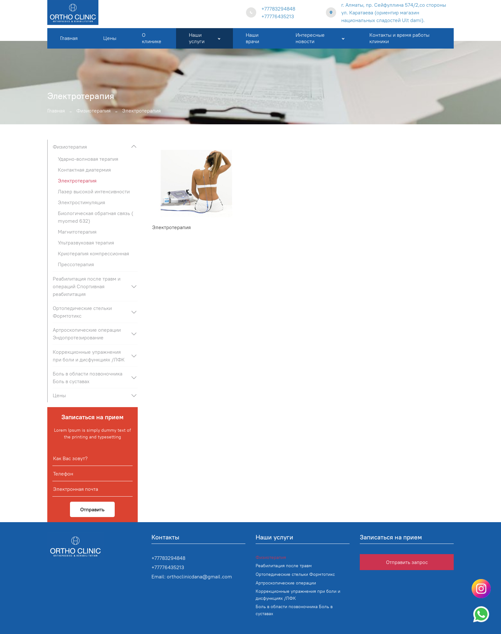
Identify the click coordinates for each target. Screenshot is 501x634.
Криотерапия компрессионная (93, 253)
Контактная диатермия (84, 169)
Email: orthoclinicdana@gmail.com (191, 576)
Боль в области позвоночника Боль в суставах (87, 377)
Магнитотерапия (77, 231)
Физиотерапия (93, 110)
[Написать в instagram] (481, 588)
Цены (109, 38)
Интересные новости (320, 38)
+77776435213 (277, 16)
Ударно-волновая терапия (88, 159)
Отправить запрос (407, 562)
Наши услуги (204, 38)
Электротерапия (171, 227)
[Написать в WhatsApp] (481, 614)
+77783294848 (278, 8)
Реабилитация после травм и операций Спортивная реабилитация (86, 286)
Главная (69, 38)
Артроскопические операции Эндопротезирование (87, 334)
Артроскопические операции (286, 583)
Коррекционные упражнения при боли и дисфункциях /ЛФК (89, 356)
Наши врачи (252, 38)
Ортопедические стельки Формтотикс (82, 312)
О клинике (151, 38)
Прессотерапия (76, 264)
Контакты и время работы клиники (399, 38)
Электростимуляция (81, 202)
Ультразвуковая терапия (86, 242)
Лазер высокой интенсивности (94, 191)
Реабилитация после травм (284, 565)
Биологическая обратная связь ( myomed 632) (95, 217)
